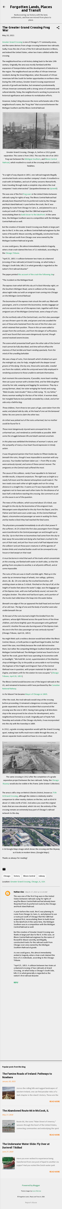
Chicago (7, 876)
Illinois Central (29, 876)
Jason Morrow (36, 1191)
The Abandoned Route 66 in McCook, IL (25, 1110)
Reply (16, 983)
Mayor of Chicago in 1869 (36, 694)
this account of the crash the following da (35, 275)
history (17, 876)
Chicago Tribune (12, 253)
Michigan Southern (33, 159)
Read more (55, 1102)
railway (42, 876)
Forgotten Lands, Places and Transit (31, 8)
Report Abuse (31, 1203)
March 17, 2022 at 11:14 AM (36, 892)
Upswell (53, 189)
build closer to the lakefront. (33, 215)
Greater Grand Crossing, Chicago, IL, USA (27, 882)
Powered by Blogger (31, 1185)
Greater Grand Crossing (12, 42)
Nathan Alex (19, 892)
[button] (58, 28)
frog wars (27, 194)
